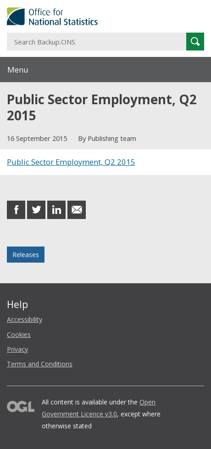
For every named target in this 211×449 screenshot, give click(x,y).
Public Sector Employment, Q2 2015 (71, 162)
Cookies (19, 334)
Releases (25, 254)
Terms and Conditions (39, 363)
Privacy (17, 349)
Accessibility (24, 319)
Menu (17, 69)
